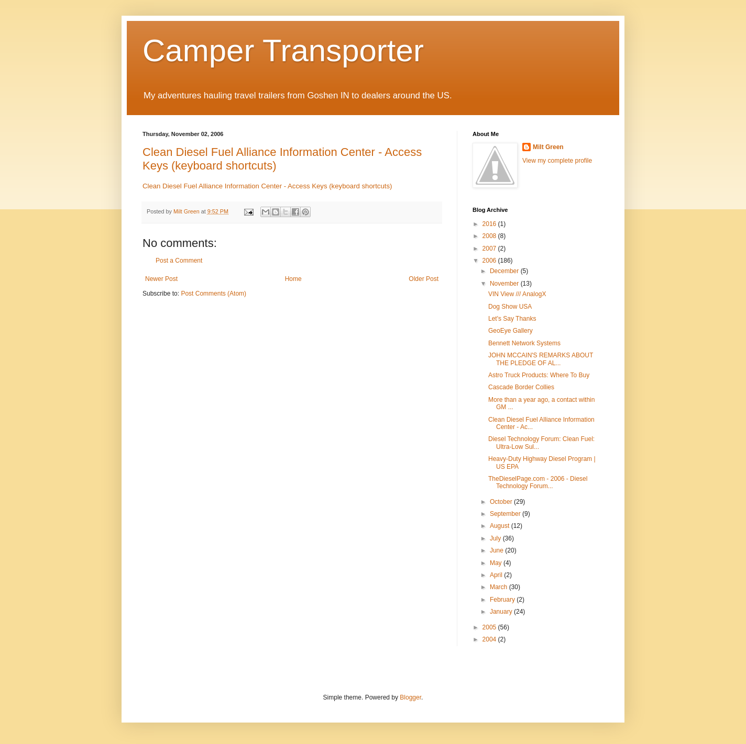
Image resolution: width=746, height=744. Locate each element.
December (505, 271)
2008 (490, 236)
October (502, 501)
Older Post (423, 279)
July (496, 538)
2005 (490, 627)
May (496, 563)
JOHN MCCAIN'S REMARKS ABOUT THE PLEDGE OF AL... (540, 359)
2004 (490, 639)
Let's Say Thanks (512, 318)
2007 (490, 248)
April (497, 575)
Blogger (410, 697)
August (500, 525)
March (499, 587)
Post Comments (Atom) (213, 293)
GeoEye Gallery (510, 330)
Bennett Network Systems (524, 343)
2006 (490, 260)
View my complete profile (557, 160)
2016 (490, 224)
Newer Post (161, 279)
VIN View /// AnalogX (517, 294)
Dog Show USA (510, 306)
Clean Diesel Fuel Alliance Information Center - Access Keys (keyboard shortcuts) (267, 186)
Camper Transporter (283, 50)
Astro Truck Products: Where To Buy (538, 375)
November (505, 283)
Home (293, 279)
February (503, 599)
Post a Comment (179, 260)
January (502, 611)
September (506, 513)
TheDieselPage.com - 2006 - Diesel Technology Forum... (537, 482)
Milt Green (548, 147)
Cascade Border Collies (521, 387)
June (497, 550)
